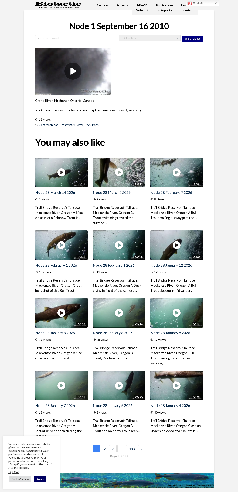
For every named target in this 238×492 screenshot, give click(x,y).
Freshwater (67, 125)
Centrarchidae (48, 125)
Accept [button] (40, 479)
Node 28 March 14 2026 (55, 192)
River (79, 125)
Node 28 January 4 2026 (170, 405)
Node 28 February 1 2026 (56, 265)
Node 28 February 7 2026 (171, 192)
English (195, 3)
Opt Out (13, 472)
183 (132, 449)
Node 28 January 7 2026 (55, 405)
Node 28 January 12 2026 (171, 265)
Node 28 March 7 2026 (112, 192)
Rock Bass (92, 125)
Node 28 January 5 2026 (112, 405)
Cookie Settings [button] (20, 479)
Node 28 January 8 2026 (55, 332)
